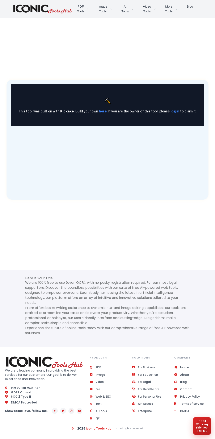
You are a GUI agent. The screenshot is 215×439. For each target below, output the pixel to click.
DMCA (181, 413)
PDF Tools (84, 9)
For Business (144, 368)
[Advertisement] (107, 44)
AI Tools (128, 9)
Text (96, 405)
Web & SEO (101, 398)
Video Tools (151, 9)
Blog (190, 6)
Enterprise (142, 413)
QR (95, 421)
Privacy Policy (187, 398)
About (182, 375)
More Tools (172, 9)
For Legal (142, 383)
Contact (183, 390)
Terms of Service (190, 405)
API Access (143, 405)
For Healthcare (146, 390)
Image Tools (106, 9)
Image (97, 375)
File (95, 390)
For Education (145, 375)
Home (181, 368)
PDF (95, 368)
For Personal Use (148, 398)
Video (97, 383)
